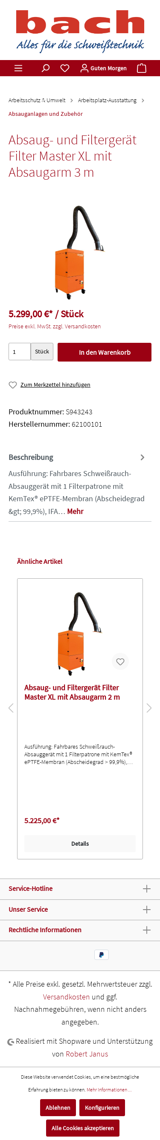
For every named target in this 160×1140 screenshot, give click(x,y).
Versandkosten (66, 997)
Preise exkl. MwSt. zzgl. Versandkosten (55, 326)
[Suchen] (45, 68)
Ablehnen (58, 1107)
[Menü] (18, 68)
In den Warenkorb (105, 352)
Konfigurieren (102, 1107)
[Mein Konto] (103, 68)
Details (80, 843)
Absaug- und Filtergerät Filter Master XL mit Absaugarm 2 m (72, 692)
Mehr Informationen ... (109, 1089)
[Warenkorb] (141, 68)
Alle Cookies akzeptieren (83, 1128)
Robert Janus (87, 1054)
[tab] (78, 484)
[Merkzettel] (65, 68)
